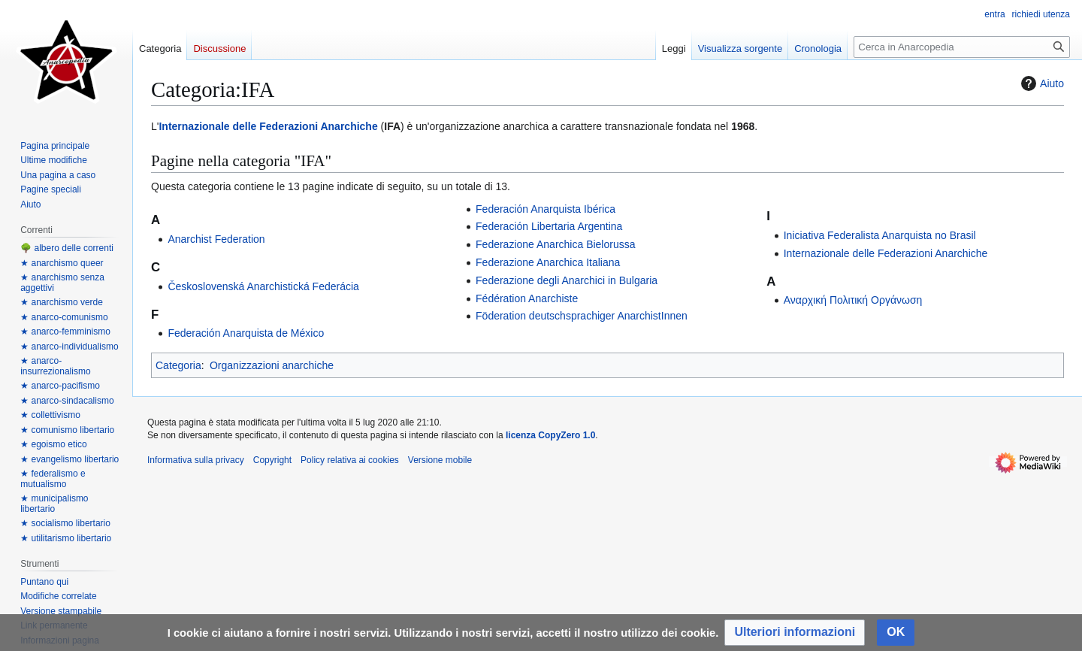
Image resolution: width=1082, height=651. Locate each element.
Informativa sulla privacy (195, 460)
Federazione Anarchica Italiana (548, 262)
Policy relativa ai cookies (350, 460)
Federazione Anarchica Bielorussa (555, 244)
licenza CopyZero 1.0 (550, 435)
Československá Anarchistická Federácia (263, 286)
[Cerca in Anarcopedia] (962, 47)
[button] (794, 632)
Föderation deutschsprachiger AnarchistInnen (582, 316)
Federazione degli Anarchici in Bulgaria (566, 280)
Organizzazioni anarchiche (272, 365)
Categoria (178, 365)
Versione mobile (440, 460)
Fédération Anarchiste (527, 298)
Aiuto (1040, 83)
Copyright (272, 460)
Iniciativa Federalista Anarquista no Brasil (880, 235)
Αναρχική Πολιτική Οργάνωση (853, 300)
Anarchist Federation (216, 239)
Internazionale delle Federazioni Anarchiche (268, 126)
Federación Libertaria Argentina (549, 226)
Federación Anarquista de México (246, 333)
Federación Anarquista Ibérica (545, 209)
